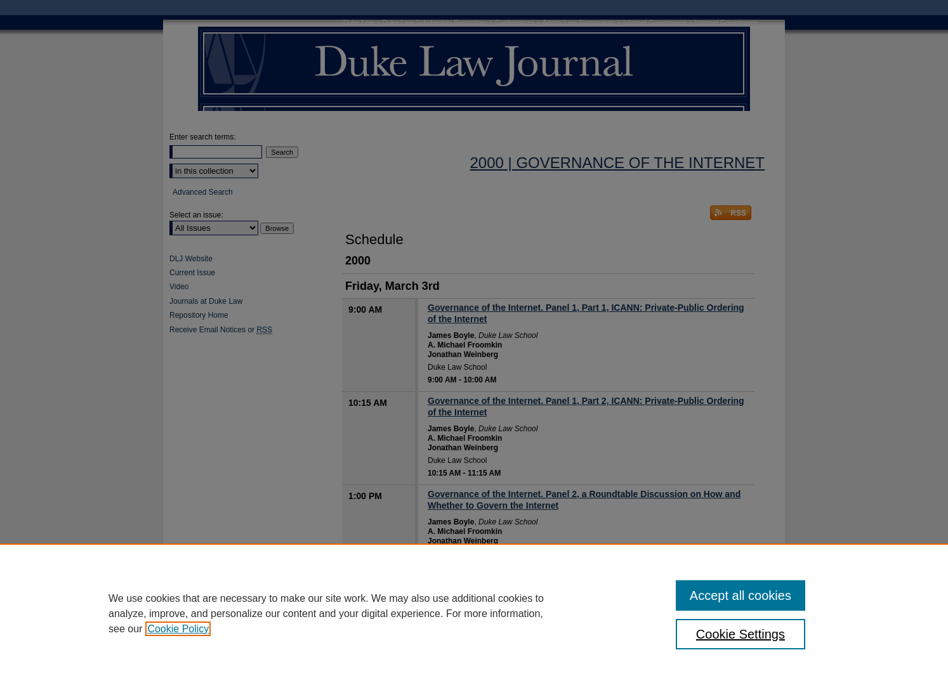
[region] (474, 613)
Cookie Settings (740, 634)
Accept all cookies (740, 595)
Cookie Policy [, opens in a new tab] (178, 628)
